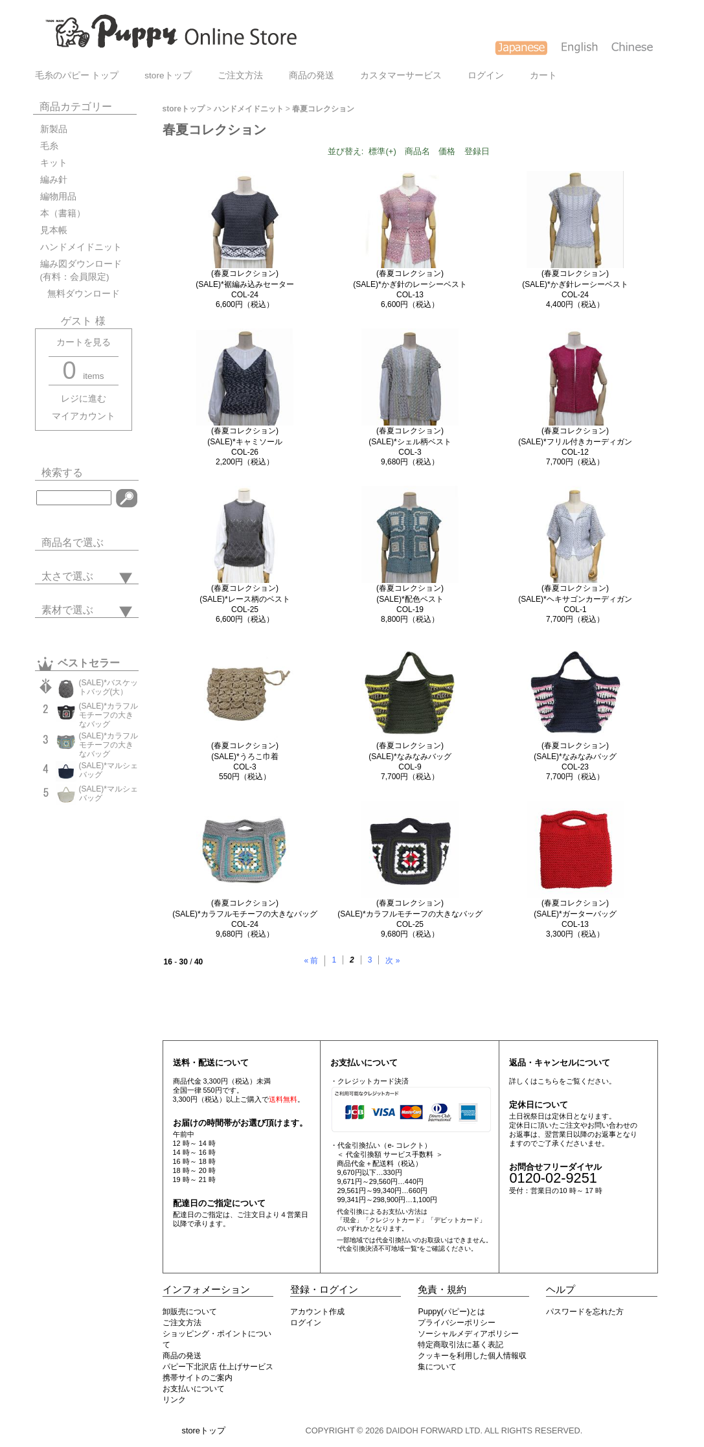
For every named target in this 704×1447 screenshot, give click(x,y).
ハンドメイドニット (81, 247)
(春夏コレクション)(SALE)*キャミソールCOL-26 (244, 441)
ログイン (486, 75)
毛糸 (49, 146)
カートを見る (83, 342)
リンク (174, 1399)
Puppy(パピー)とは (451, 1311)
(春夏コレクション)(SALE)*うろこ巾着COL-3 (244, 756)
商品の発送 (311, 75)
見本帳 (53, 230)
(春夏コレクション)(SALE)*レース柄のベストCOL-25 (244, 599)
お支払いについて (194, 1388)
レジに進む (83, 399)
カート (543, 75)
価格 (446, 151)
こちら (548, 1081)
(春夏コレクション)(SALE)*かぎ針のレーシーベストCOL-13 (409, 284)
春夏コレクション (323, 108)
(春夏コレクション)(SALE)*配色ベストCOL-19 (410, 599)
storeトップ (167, 75)
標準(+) (382, 151)
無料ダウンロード (80, 294)
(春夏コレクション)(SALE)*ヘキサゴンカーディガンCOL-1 (574, 599)
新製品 (53, 129)
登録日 (477, 151)
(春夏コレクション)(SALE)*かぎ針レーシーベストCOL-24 (575, 284)
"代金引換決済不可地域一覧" (378, 1248)
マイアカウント (83, 416)
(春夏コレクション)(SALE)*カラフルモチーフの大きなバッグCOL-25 (409, 913)
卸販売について (190, 1311)
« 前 (311, 960)
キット (53, 163)
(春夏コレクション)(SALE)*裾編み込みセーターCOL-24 (244, 284)
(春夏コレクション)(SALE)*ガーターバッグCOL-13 (575, 913)
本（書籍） (62, 213)
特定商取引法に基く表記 (460, 1344)
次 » (392, 960)
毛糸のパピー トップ (77, 75)
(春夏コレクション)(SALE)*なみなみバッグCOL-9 (410, 756)
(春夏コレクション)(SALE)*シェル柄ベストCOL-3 (410, 441)
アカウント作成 (317, 1311)
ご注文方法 (240, 75)
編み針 (53, 180)
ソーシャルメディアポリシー (468, 1333)
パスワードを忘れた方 (585, 1311)
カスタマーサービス (401, 75)
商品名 (417, 151)
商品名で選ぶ (72, 542)
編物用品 (58, 196)
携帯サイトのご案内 (198, 1377)
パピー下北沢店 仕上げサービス (218, 1366)
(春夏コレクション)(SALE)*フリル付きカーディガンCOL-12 (574, 441)
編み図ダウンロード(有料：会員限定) (81, 270)
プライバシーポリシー (456, 1322)
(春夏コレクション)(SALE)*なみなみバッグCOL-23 (575, 756)
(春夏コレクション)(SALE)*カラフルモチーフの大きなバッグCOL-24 (244, 913)
